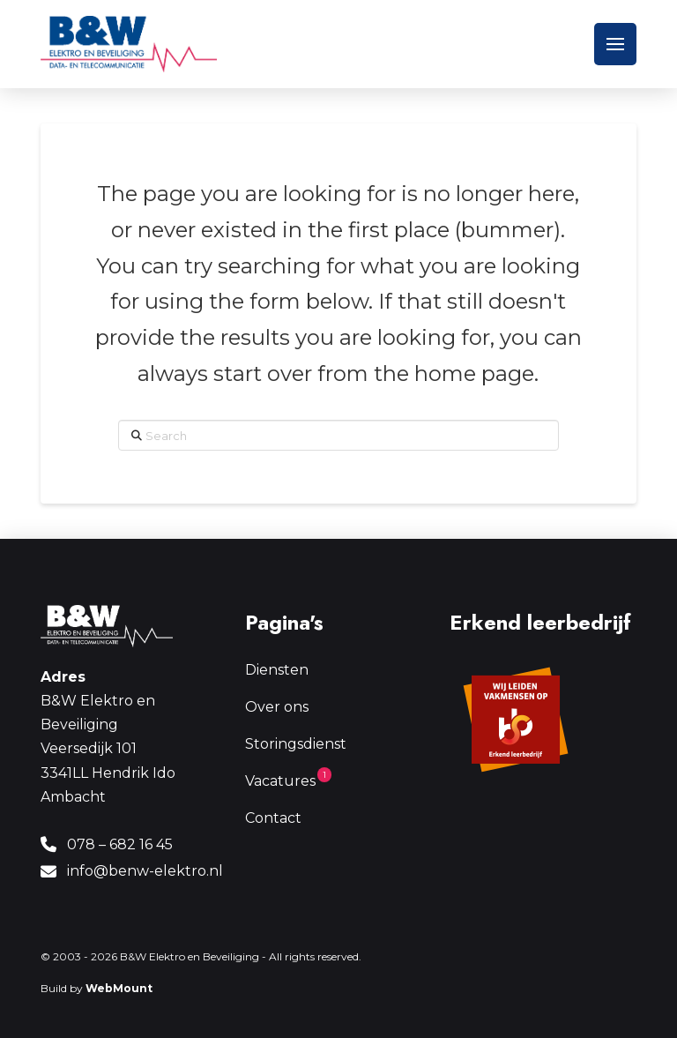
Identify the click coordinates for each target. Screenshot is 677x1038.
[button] (615, 44)
